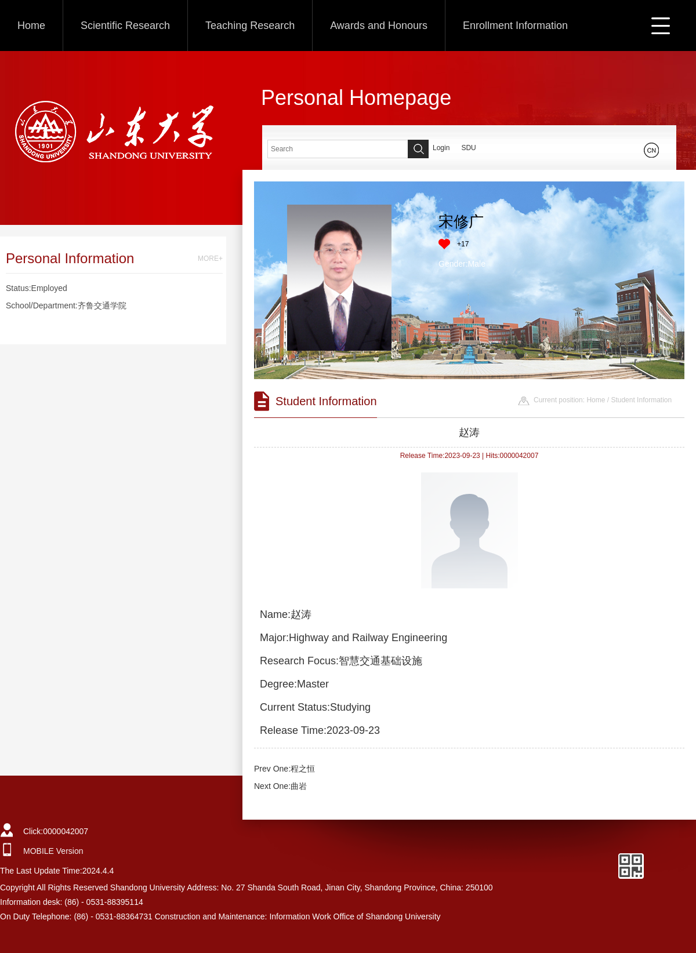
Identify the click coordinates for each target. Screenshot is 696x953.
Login (441, 148)
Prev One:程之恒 (284, 768)
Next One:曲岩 (280, 786)
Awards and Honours (378, 25)
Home (31, 25)
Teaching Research (250, 25)
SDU (468, 148)
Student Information (641, 400)
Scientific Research (125, 25)
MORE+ (210, 258)
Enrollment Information (515, 25)
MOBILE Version (53, 851)
